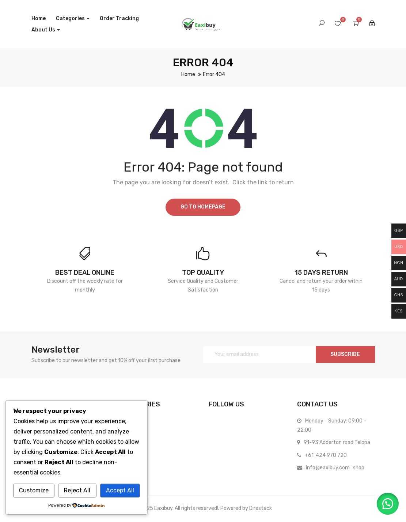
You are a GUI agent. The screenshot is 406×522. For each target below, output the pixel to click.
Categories (73, 18)
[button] (388, 504)
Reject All (77, 490)
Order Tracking (119, 18)
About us (45, 30)
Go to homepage (203, 207)
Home (38, 18)
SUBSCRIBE (345, 354)
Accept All (120, 490)
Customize (34, 490)
